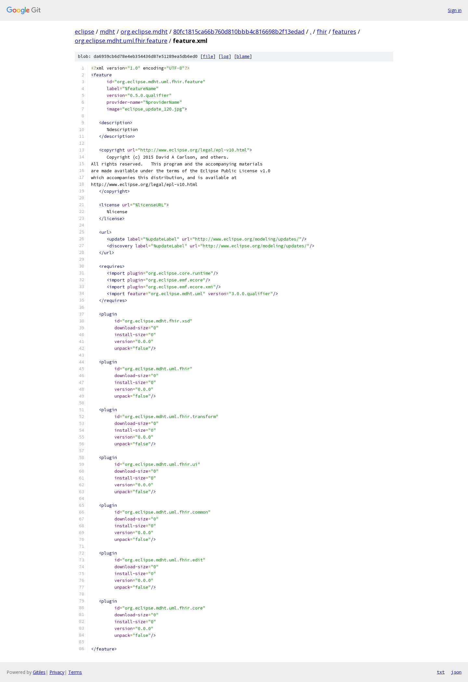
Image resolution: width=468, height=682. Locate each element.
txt (441, 672)
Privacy (56, 672)
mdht (107, 31)
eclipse (84, 31)
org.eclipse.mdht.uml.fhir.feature (121, 41)
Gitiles (39, 672)
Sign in (455, 10)
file (208, 56)
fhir (322, 31)
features (344, 31)
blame (243, 56)
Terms (75, 672)
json (456, 672)
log (225, 56)
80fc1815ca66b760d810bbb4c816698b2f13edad (239, 31)
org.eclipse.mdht (144, 31)
